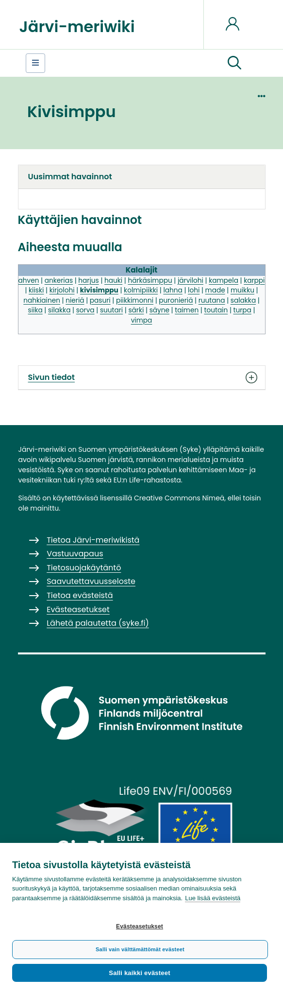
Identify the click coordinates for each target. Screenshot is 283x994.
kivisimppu (99, 290)
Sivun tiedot (141, 377)
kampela (223, 280)
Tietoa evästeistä (80, 595)
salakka (243, 300)
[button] (234, 63)
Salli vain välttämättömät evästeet (140, 949)
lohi (194, 290)
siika (35, 310)
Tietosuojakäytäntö (84, 567)
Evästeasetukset (139, 926)
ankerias (59, 280)
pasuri (100, 300)
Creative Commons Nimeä (179, 498)
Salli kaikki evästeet (139, 973)
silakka (59, 310)
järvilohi (190, 280)
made (215, 290)
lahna (172, 290)
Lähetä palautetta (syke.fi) (98, 623)
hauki (113, 280)
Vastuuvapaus (75, 553)
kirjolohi (62, 290)
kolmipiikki (141, 290)
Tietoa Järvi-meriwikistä (93, 540)
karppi (254, 280)
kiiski (36, 290)
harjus (88, 280)
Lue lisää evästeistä (212, 898)
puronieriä (176, 300)
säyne (159, 310)
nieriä (75, 300)
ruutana (212, 300)
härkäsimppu (150, 280)
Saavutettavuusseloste (91, 581)
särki (136, 310)
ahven (28, 280)
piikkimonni (134, 300)
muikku (242, 290)
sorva (85, 310)
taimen (187, 310)
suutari (111, 310)
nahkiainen (41, 300)
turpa (242, 310)
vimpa (141, 320)
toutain (216, 310)
